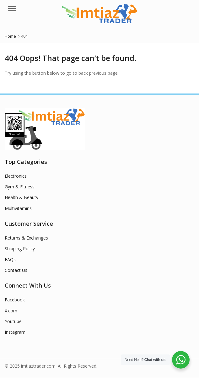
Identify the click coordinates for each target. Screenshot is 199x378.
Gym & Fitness (20, 187)
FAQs (10, 259)
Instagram (15, 332)
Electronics (16, 176)
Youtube (13, 321)
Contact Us (16, 270)
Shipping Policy (20, 248)
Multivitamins (18, 208)
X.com (11, 311)
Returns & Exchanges (26, 238)
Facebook (15, 300)
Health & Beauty (21, 197)
